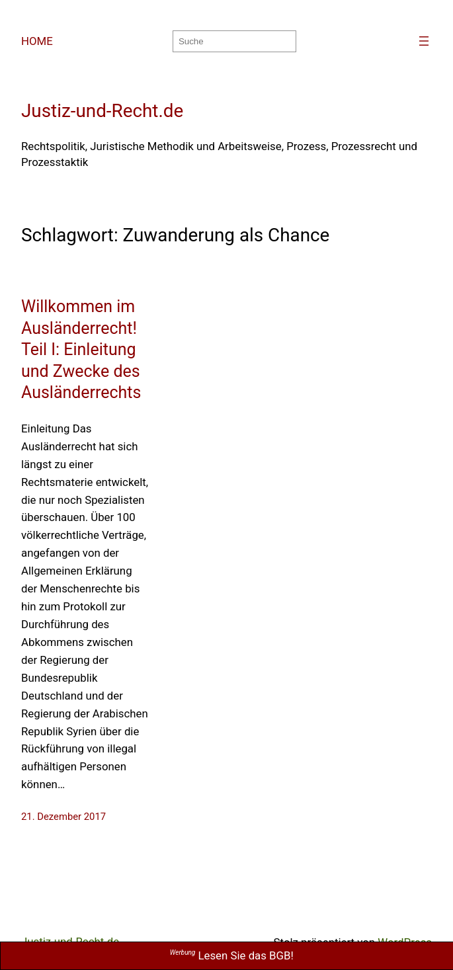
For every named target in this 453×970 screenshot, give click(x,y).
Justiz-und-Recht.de (102, 111)
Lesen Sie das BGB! (232, 955)
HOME (37, 41)
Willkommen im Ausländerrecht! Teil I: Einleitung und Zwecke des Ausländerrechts (81, 349)
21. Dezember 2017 (63, 817)
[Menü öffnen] (424, 41)
